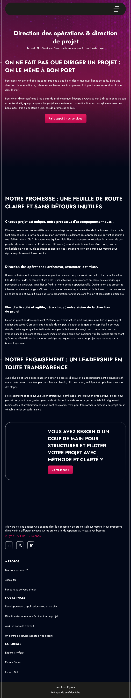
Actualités (10, 580)
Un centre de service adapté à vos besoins (29, 636)
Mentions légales (65, 687)
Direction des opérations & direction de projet (31, 616)
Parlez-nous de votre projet (20, 589)
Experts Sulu (12, 672)
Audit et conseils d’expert (19, 626)
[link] (9, 545)
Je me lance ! (60, 469)
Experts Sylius (13, 662)
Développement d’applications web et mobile (31, 606)
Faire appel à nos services (65, 118)
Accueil (31, 48)
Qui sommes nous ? (16, 570)
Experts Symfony (14, 653)
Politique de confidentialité (65, 692)
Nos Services (44, 48)
